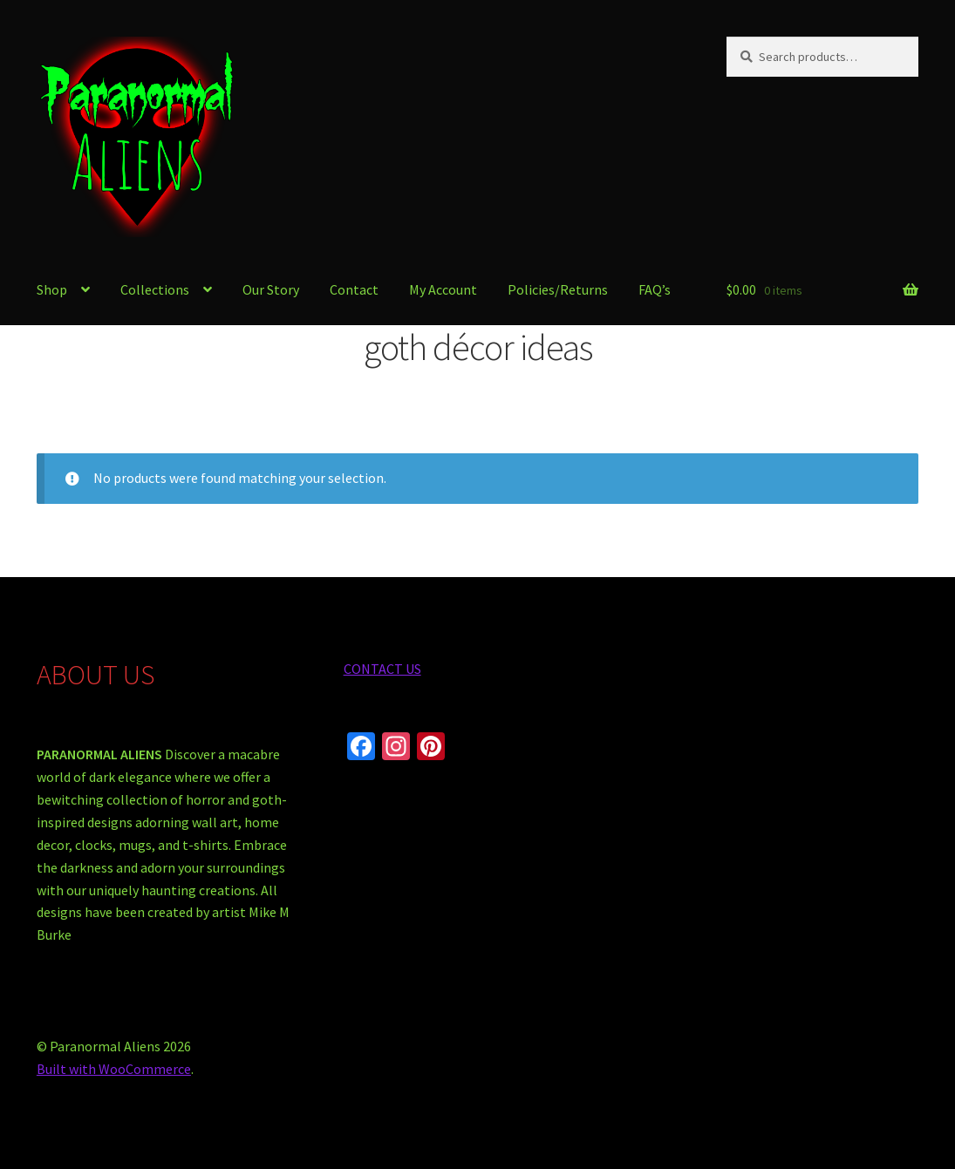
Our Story (270, 289)
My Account (443, 289)
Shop (52, 289)
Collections (154, 289)
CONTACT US (382, 668)
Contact (354, 289)
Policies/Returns (558, 289)
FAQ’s (654, 289)
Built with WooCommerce (114, 1068)
